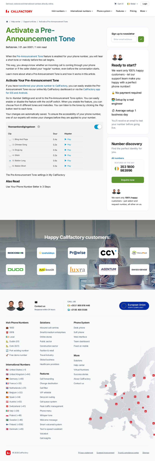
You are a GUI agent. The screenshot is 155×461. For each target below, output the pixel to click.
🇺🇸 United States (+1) (16, 369)
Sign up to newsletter (123, 33)
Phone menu (45, 410)
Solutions (45, 322)
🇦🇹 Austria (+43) (14, 401)
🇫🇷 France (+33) (14, 383)
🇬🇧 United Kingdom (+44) (18, 374)
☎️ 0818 (10, 332)
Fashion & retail (47, 350)
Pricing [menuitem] (133, 11)
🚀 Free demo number (16, 355)
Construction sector (49, 346)
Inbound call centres (49, 327)
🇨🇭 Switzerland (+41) (16, 406)
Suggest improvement (105, 453)
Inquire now (127, 179)
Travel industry (47, 355)
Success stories (81, 374)
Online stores (46, 337)
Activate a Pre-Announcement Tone (53, 21)
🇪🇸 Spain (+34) (13, 397)
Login (145, 4)
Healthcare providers (49, 364)
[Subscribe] (141, 39)
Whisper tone (46, 415)
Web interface (80, 337)
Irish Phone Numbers (17, 322)
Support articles (29, 21)
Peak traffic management (51, 406)
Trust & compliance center (128, 453)
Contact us (79, 383)
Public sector (46, 341)
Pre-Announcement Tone (30, 56)
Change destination (49, 383)
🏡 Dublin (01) (12, 341)
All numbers (118, 158)
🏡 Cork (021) (12, 346)
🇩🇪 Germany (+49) (15, 378)
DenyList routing (47, 397)
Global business (47, 359)
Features (44, 373)
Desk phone (79, 327)
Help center (15, 21)
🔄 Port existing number (17, 350)
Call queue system (48, 401)
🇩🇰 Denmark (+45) (15, 429)
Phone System (81, 322)
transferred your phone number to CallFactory (42, 85)
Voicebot (44, 433)
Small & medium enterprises (53, 332)
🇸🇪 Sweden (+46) (14, 420)
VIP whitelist (45, 392)
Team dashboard (81, 341)
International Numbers (18, 364)
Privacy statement (85, 453)
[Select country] (132, 4)
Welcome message (48, 420)
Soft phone (79, 332)
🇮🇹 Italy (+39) (12, 410)
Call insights (45, 438)
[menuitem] (59, 11)
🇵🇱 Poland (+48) (14, 415)
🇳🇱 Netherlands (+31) (16, 388)
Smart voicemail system (51, 424)
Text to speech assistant (51, 429)
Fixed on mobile (81, 346)
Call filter (44, 388)
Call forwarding (47, 378)
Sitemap (145, 453)
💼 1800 (10, 327)
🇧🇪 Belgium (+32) (14, 392)
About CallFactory (82, 378)
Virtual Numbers (81, 369)
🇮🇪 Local (10, 337)
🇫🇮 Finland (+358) (14, 424)
